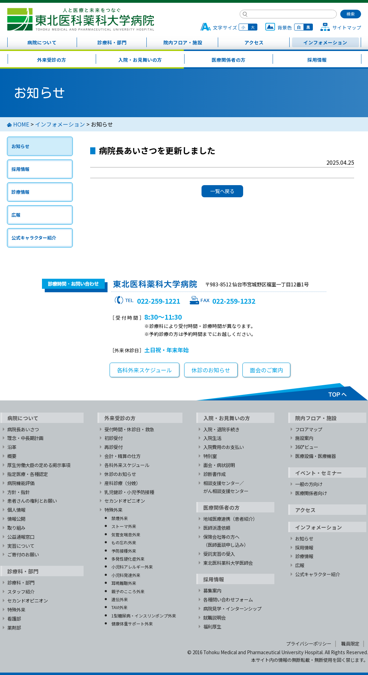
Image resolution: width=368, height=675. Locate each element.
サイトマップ (346, 27)
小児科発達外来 (125, 575)
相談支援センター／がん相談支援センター (225, 486)
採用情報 (317, 59)
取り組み (16, 527)
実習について (20, 545)
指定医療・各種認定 (27, 473)
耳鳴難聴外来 (123, 583)
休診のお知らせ (210, 370)
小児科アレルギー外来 (132, 567)
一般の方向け (308, 484)
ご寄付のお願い (23, 554)
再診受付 (113, 446)
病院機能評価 (20, 482)
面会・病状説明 (219, 464)
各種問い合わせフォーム (228, 599)
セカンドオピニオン (27, 600)
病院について (42, 42)
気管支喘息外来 (125, 534)
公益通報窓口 (20, 536)
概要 (11, 455)
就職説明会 (214, 617)
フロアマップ (308, 429)
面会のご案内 (266, 370)
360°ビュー (306, 446)
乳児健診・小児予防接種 (129, 491)
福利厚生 (212, 626)
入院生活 (212, 437)
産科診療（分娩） (122, 482)
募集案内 (212, 590)
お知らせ (20, 146)
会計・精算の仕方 (122, 455)
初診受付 (113, 437)
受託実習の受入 (219, 553)
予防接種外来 (123, 551)
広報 (15, 214)
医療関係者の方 (229, 59)
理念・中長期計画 (25, 437)
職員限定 (350, 643)
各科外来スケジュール (144, 370)
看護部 (14, 618)
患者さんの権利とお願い (32, 500)
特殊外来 (16, 609)
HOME (21, 124)
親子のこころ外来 (128, 591)
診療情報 (20, 192)
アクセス (254, 42)
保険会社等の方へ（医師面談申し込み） (225, 540)
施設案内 (304, 437)
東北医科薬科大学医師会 (228, 562)
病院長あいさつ (23, 429)
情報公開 (16, 518)
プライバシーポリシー (308, 643)
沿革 (11, 446)
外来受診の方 (51, 59)
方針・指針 (18, 491)
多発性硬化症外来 (128, 559)
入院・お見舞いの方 (140, 59)
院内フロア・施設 (182, 42)
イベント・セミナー (318, 472)
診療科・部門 (112, 42)
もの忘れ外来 (123, 542)
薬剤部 (14, 627)
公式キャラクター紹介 (33, 237)
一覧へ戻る (222, 190)
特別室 (210, 455)
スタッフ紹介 (20, 591)
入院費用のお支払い (223, 446)
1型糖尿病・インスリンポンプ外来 (143, 615)
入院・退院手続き (221, 429)
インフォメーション (325, 42)
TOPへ (282, 391)
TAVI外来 (119, 607)
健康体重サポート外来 (132, 623)
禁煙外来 (119, 518)
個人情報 (16, 509)
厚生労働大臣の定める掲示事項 (38, 464)
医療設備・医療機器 (315, 455)
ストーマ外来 (123, 526)
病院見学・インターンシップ (232, 608)
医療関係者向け (311, 493)
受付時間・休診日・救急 (129, 429)
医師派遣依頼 (216, 527)
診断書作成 (214, 473)
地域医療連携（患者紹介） (230, 518)
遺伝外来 (119, 599)
